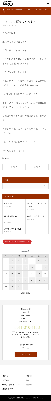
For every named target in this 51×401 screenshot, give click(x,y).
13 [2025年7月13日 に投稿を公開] (45, 267)
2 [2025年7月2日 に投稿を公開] (18, 261)
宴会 (27, 380)
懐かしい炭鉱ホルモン (11, 385)
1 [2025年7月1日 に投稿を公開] (12, 261)
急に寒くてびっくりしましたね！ (36, 205)
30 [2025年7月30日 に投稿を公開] (19, 287)
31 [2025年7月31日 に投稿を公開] (26, 287)
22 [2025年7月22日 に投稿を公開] (12, 280)
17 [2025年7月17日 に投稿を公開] (26, 274)
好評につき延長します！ (36, 216)
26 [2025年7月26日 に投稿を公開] (39, 280)
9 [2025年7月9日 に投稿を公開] (18, 267)
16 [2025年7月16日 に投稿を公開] (19, 274)
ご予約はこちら (25, 354)
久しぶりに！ (9, 204)
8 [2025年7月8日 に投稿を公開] (12, 267)
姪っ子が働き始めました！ (12, 217)
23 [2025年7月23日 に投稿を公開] (19, 280)
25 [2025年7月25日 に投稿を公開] (32, 280)
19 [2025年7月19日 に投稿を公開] (39, 274)
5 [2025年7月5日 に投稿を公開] (38, 261)
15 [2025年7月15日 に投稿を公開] (12, 274)
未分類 (14, 25)
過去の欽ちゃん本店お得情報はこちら (17, 241)
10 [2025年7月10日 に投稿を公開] (26, 267)
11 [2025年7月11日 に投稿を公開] (32, 267)
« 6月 (23, 293)
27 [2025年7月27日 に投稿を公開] (45, 280)
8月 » (28, 293)
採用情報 (29, 385)
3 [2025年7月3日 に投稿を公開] (25, 261)
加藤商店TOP (7, 389)
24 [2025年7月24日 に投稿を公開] (26, 280)
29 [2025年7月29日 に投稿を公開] (12, 287)
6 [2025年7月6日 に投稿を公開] (45, 261)
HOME (5, 376)
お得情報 (29, 376)
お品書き (5, 380)
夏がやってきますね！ (12, 229)
